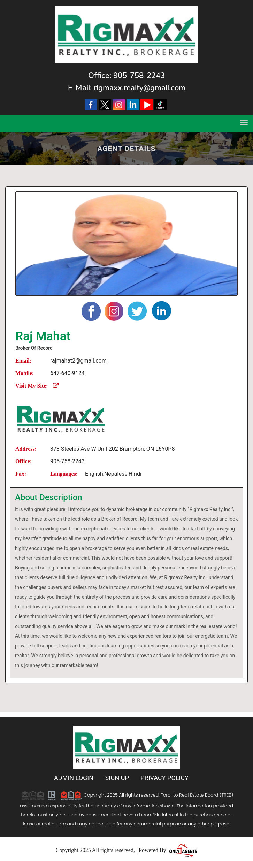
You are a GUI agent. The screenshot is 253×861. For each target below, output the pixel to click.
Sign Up (117, 778)
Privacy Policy (164, 778)
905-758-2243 (139, 75)
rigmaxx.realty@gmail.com (139, 88)
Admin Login (73, 778)
